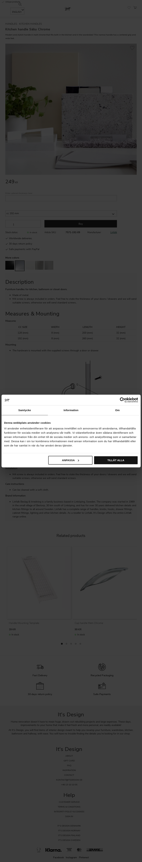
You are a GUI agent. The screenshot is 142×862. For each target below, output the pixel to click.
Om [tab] (117, 410)
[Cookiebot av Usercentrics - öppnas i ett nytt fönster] (122, 400)
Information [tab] (71, 410)
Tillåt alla (115, 460)
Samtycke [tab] (24, 410)
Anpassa (70, 460)
